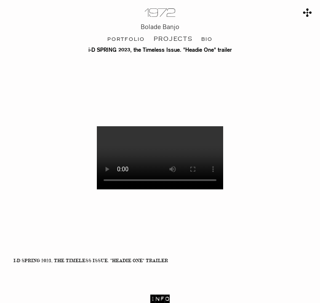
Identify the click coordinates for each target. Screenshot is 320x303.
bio (207, 39)
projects (173, 39)
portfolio (126, 39)
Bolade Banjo (160, 27)
